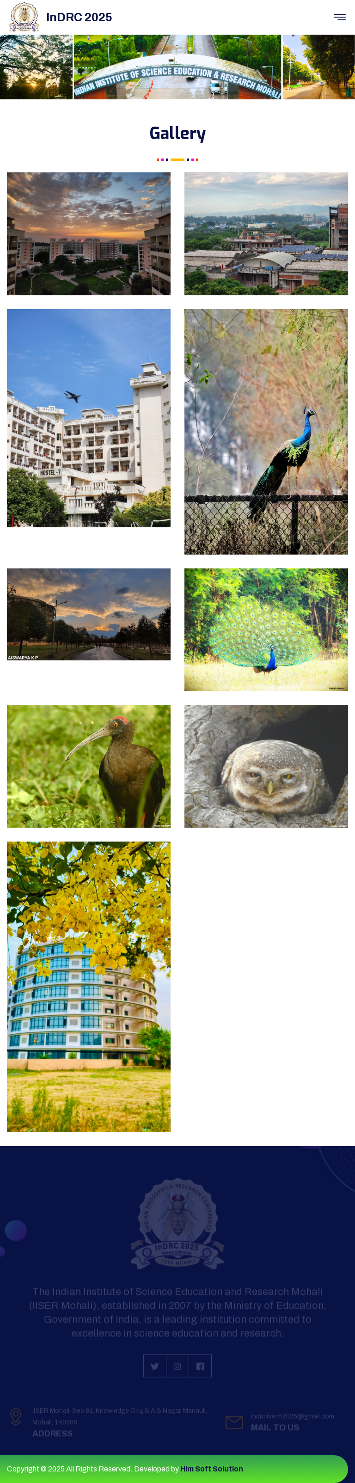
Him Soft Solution (211, 1469)
